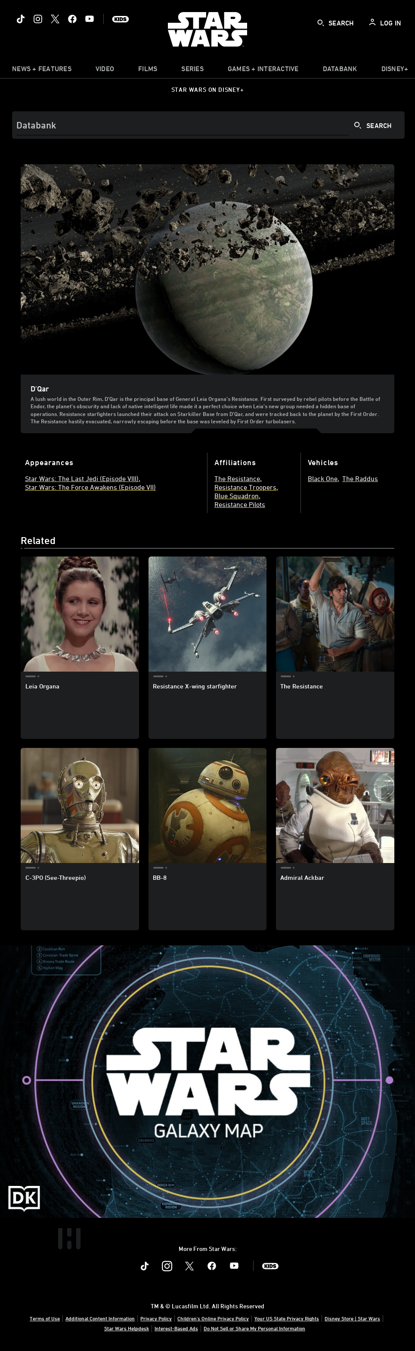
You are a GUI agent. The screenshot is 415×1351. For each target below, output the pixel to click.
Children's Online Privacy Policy (213, 1318)
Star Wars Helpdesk (126, 1328)
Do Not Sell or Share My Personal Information (254, 1328)
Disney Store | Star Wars (352, 1318)
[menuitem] (105, 70)
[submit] (320, 23)
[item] (42, 70)
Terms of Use (45, 1318)
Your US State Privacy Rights (286, 1318)
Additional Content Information (100, 1318)
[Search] (208, 125)
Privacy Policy (156, 1318)
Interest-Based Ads (176, 1328)
